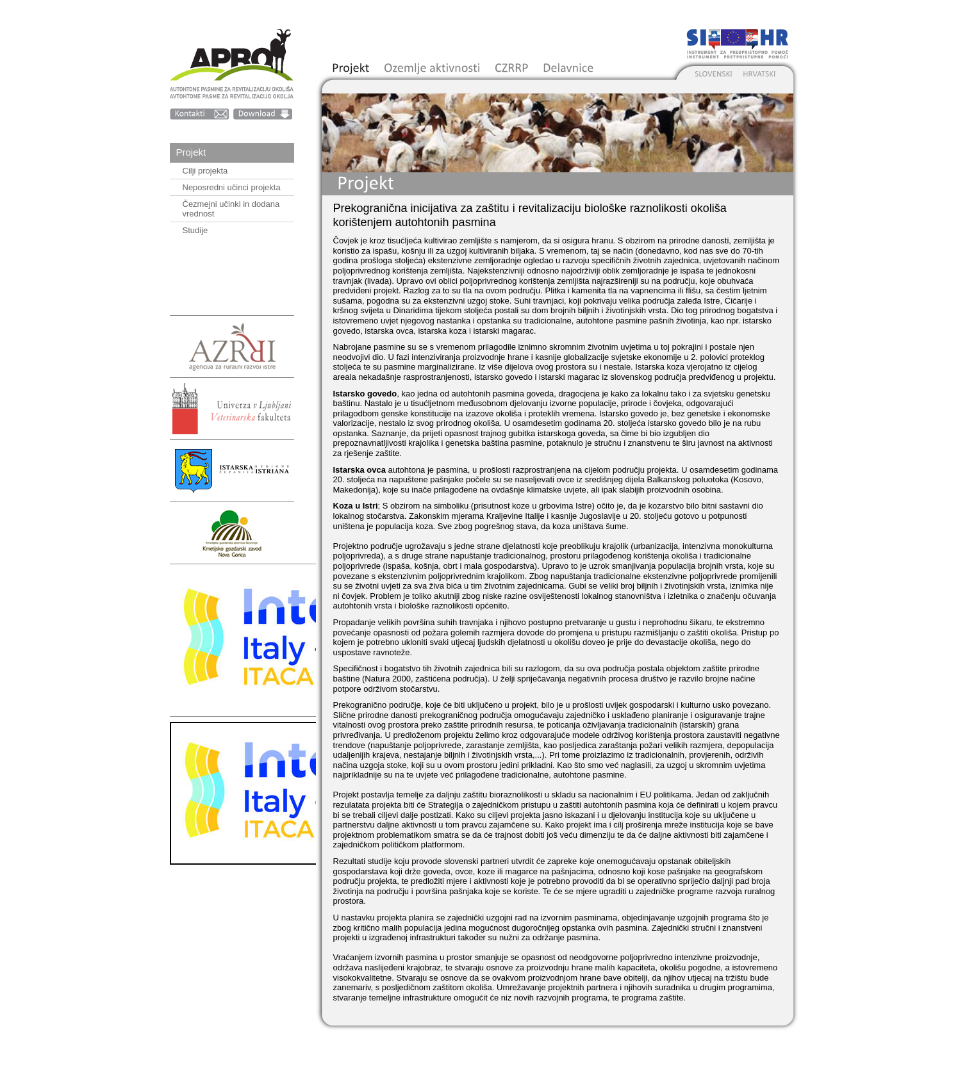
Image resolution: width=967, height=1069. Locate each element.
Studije (195, 230)
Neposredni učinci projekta (232, 187)
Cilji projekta (205, 170)
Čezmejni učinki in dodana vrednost (231, 208)
